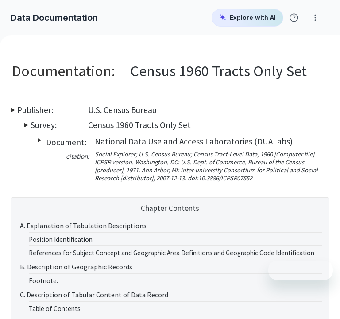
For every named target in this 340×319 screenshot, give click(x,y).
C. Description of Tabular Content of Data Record (94, 294)
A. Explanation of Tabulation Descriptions (83, 225)
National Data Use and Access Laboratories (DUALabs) (194, 141)
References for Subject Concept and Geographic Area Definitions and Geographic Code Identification (171, 253)
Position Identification (61, 239)
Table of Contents (55, 308)
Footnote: (43, 280)
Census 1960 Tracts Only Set (139, 125)
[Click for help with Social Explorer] (294, 17)
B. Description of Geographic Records (76, 266)
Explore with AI (247, 18)
